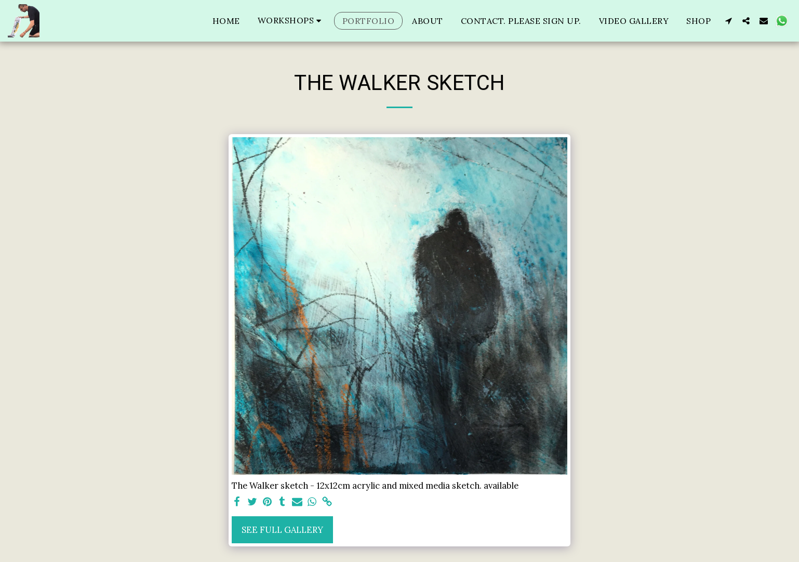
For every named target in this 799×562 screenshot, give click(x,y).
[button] (291, 20)
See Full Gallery (282, 529)
